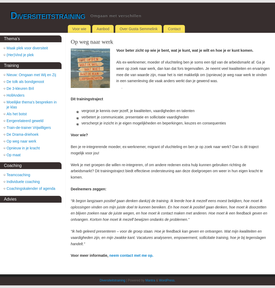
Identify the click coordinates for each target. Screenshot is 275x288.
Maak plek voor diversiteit (27, 48)
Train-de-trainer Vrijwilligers (29, 127)
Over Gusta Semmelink (139, 29)
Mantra (150, 280)
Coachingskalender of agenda (31, 188)
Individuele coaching (23, 182)
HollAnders (15, 95)
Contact (174, 29)
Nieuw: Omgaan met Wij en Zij (31, 75)
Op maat (14, 155)
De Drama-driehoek (22, 134)
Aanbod (103, 29)
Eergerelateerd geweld (25, 121)
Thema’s (12, 38)
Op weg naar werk (21, 141)
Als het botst (17, 114)
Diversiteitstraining (47, 15)
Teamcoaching (18, 175)
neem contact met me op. (131, 255)
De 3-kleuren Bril (20, 88)
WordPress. (167, 280)
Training (11, 65)
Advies (10, 199)
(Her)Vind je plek (20, 55)
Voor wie (79, 29)
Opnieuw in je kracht (23, 148)
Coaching (13, 165)
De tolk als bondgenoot (25, 82)
